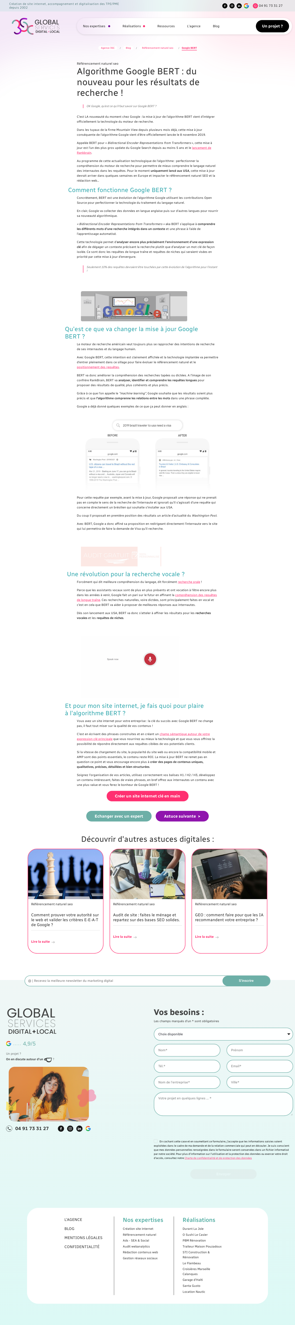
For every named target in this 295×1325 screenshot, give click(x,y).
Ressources (166, 26)
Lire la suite (43, 942)
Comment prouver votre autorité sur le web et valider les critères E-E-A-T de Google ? (65, 919)
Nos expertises (94, 26)
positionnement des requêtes (98, 367)
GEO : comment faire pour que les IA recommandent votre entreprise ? (229, 917)
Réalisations (132, 26)
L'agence (194, 26)
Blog (216, 26)
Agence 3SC (108, 47)
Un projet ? (272, 26)
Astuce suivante (180, 816)
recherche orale (189, 582)
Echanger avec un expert (119, 816)
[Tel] (267, 5)
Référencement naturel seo (157, 47)
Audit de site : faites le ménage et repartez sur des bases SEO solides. (146, 917)
